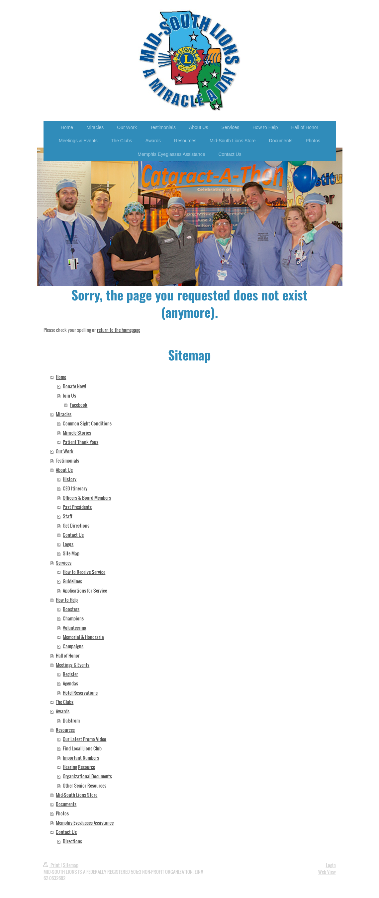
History (69, 479)
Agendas (70, 683)
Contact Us (73, 534)
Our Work (64, 451)
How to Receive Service (84, 571)
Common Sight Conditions (87, 423)
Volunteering (74, 627)
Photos (62, 813)
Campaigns (73, 646)
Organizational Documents (87, 776)
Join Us (69, 395)
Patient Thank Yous (80, 441)
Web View (327, 871)
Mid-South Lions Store (76, 794)
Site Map (71, 553)
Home (61, 376)
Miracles (63, 414)
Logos (68, 544)
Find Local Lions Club (82, 748)
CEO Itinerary (75, 488)
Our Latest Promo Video (84, 739)
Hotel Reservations (80, 692)
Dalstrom (71, 720)
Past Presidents (77, 506)
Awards (62, 711)
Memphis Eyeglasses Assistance (85, 822)
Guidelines (72, 581)
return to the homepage (118, 329)
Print (52, 865)
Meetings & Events (72, 664)
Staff (67, 516)
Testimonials (67, 460)
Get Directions (76, 525)
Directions (72, 841)
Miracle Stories (77, 432)
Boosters (71, 609)
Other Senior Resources (84, 785)
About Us (64, 469)
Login (331, 865)
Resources (65, 729)
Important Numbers (81, 757)
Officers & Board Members (87, 497)
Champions (73, 618)
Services (63, 562)
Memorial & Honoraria (83, 636)
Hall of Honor (68, 655)
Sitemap (70, 865)
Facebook (78, 404)
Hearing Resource (79, 766)
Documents (66, 804)
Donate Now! (74, 386)
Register (70, 674)
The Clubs (64, 701)
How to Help (67, 599)
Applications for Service (85, 590)
